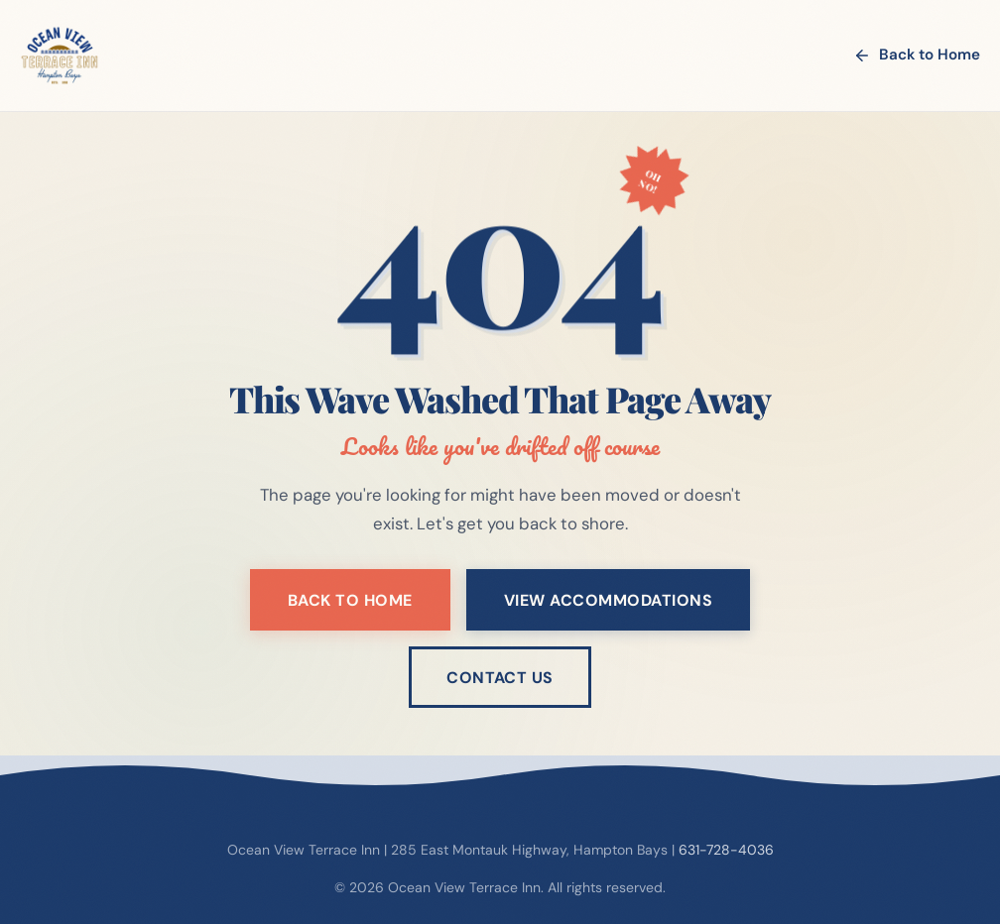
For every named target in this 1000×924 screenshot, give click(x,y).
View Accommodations (608, 600)
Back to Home (916, 54)
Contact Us (500, 677)
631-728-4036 (726, 850)
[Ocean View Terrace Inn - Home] (59, 55)
